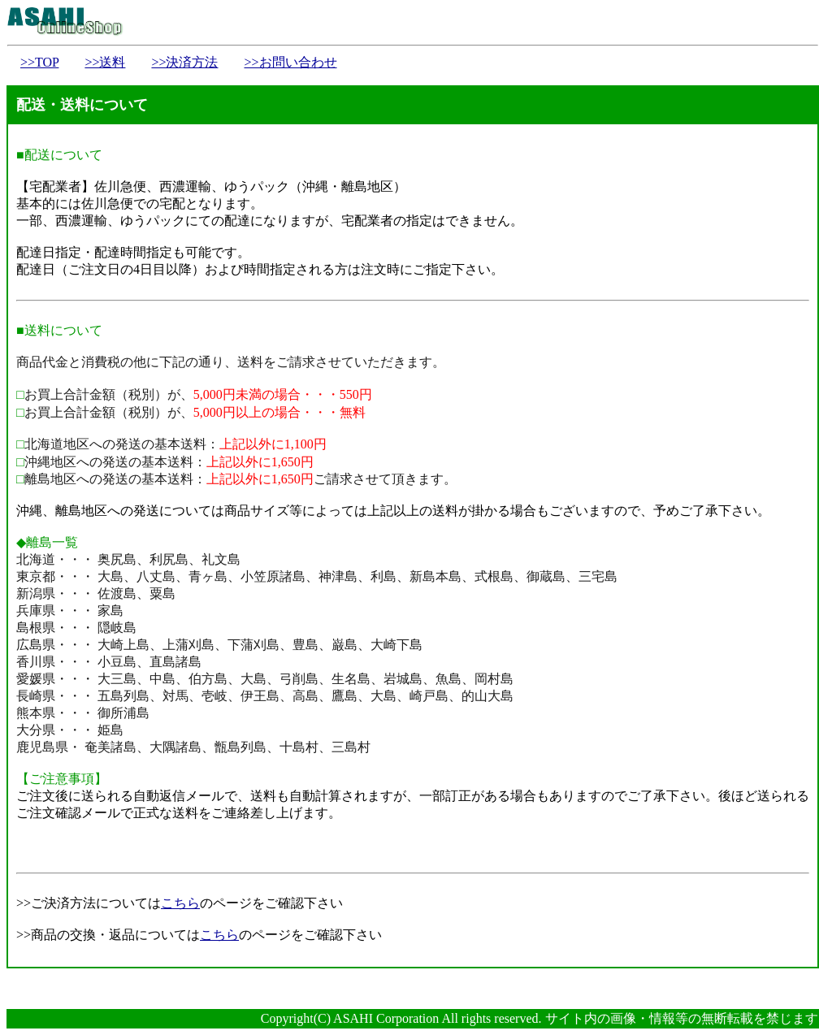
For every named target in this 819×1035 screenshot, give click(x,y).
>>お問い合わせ (290, 62)
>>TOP (39, 62)
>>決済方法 (184, 62)
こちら (180, 903)
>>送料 (104, 62)
